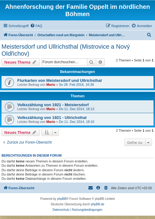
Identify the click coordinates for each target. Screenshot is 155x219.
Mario (50, 84)
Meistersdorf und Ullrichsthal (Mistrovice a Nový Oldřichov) (66, 50)
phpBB (61, 198)
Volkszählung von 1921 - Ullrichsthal (52, 117)
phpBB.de (97, 204)
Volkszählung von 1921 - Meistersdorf (53, 105)
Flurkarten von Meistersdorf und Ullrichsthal (59, 80)
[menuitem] (36, 26)
